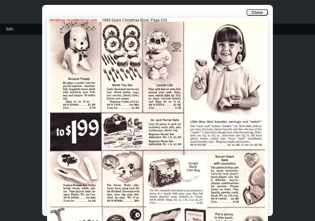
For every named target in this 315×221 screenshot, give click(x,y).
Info (9, 29)
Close (257, 12)
